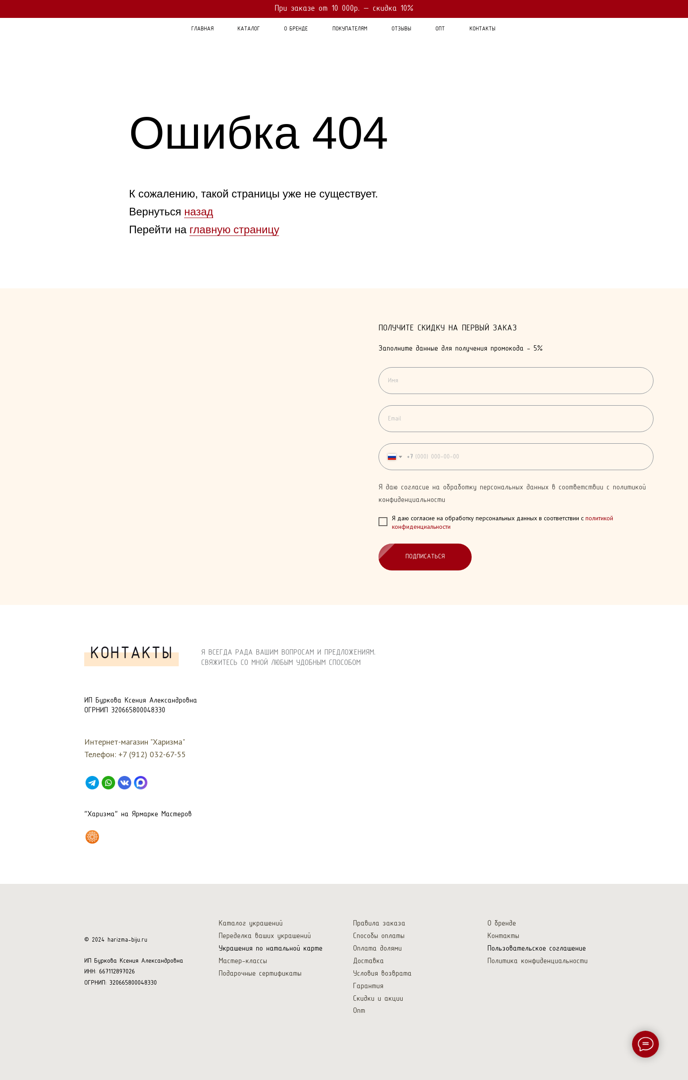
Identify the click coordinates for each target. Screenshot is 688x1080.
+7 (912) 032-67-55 (152, 754)
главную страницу (234, 229)
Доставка (368, 961)
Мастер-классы (243, 961)
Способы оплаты (378, 936)
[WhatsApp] (108, 782)
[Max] (140, 782)
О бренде (501, 923)
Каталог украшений (251, 923)
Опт (359, 1010)
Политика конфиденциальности (537, 961)
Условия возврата (382, 973)
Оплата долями (377, 948)
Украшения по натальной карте (270, 948)
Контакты (503, 936)
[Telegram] (92, 782)
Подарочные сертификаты (260, 973)
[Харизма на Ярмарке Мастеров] (92, 837)
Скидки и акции (378, 998)
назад (198, 212)
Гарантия (368, 986)
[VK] (124, 782)
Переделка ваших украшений (265, 936)
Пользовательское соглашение (536, 948)
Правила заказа (379, 923)
